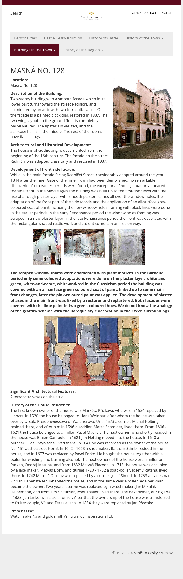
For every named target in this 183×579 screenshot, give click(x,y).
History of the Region (83, 50)
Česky (136, 12)
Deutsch (150, 12)
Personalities (25, 38)
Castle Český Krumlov (63, 38)
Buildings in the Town (35, 50)
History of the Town (144, 38)
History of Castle (103, 38)
